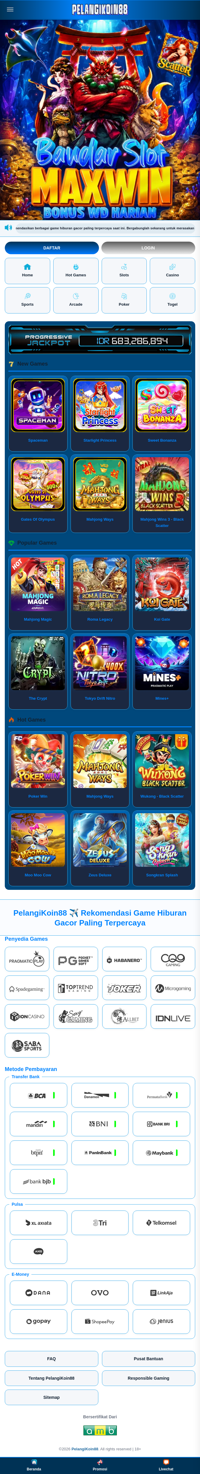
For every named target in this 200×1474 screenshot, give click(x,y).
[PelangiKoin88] (100, 9)
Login (148, 248)
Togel (172, 300)
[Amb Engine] (100, 1432)
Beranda (34, 1465)
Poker (124, 300)
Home (27, 270)
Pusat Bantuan (148, 1358)
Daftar (51, 248)
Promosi (100, 1465)
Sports (27, 300)
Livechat (166, 1465)
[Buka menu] (10, 9)
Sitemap (51, 1397)
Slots (124, 270)
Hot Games (75, 270)
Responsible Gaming (148, 1378)
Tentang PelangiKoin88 (51, 1378)
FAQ (51, 1358)
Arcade (76, 300)
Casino (172, 270)
